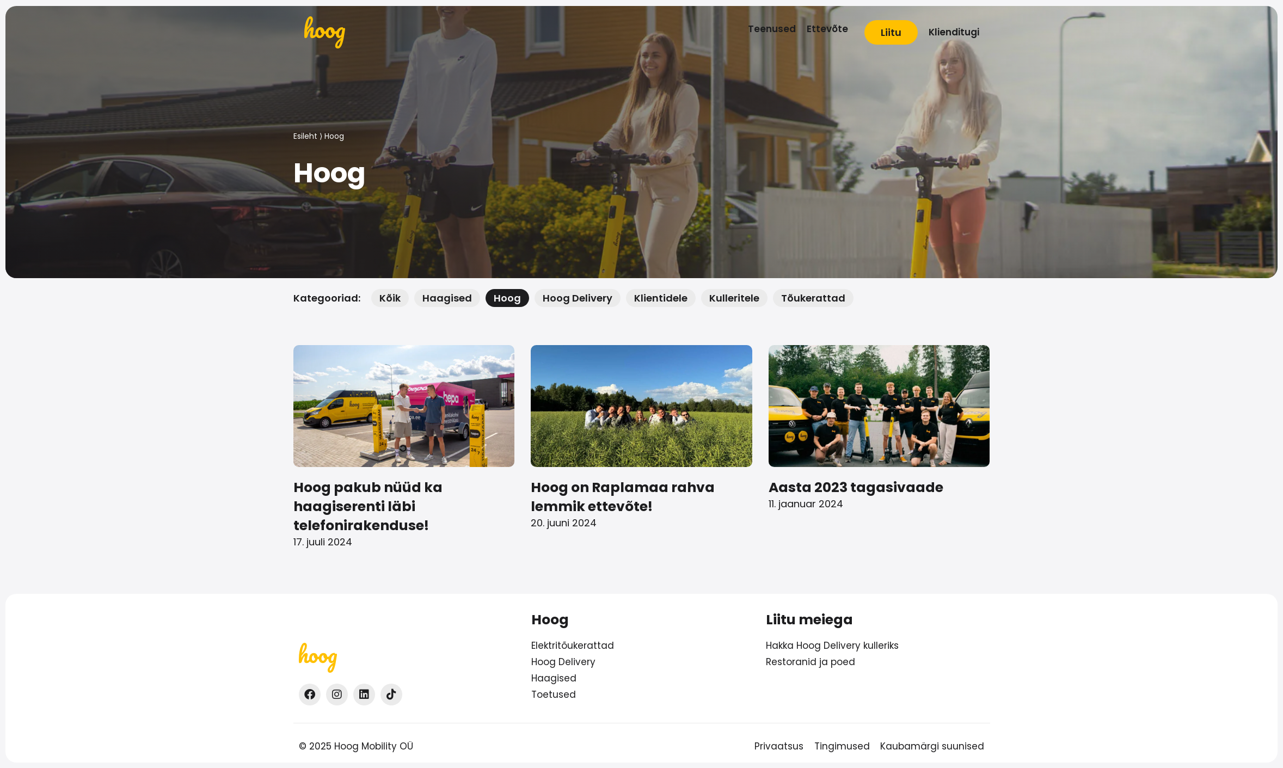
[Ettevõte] (827, 29)
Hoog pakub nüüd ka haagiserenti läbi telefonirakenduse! (368, 506)
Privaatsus (778, 746)
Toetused (553, 694)
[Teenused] (771, 29)
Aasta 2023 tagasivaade (856, 487)
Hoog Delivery (563, 661)
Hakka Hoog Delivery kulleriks (832, 645)
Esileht (305, 136)
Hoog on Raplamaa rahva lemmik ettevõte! (623, 497)
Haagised (553, 678)
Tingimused (842, 746)
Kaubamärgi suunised (933, 746)
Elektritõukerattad (572, 645)
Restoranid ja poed (810, 661)
